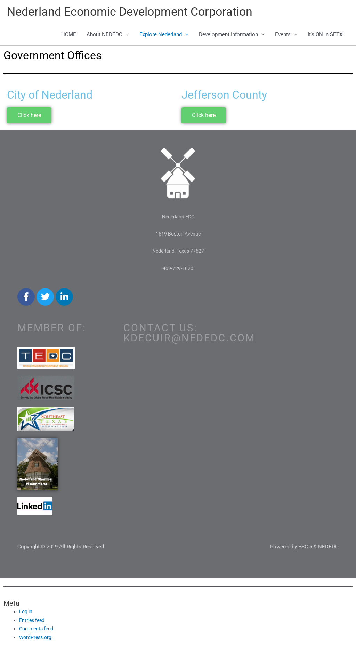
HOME (68, 35)
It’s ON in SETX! (326, 35)
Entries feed (33, 621)
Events (283, 35)
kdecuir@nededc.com (189, 339)
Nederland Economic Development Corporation (134, 12)
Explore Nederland (160, 35)
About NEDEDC (104, 35)
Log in (26, 612)
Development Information (228, 35)
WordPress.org (36, 638)
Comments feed (37, 629)
